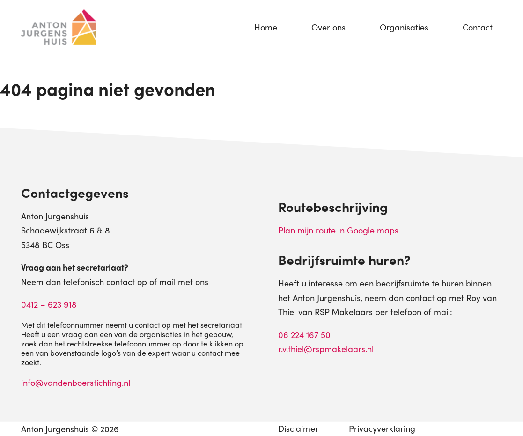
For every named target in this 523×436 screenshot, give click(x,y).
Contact (478, 27)
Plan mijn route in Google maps (338, 230)
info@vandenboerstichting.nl (75, 382)
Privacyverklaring (382, 428)
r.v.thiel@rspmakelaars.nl (326, 348)
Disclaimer (298, 428)
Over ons (328, 27)
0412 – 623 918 (49, 304)
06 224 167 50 (304, 334)
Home (265, 27)
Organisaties (404, 27)
